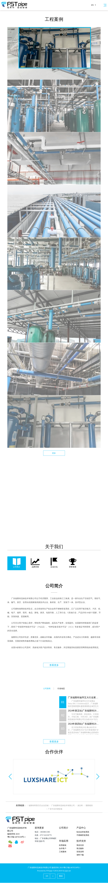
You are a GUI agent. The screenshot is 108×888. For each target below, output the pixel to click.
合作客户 (62, 848)
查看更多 (54, 665)
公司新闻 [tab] (46, 689)
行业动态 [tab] (61, 689)
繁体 (61, 876)
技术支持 (81, 841)
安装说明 (80, 852)
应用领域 (62, 845)
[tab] (16, 563)
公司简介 (63, 827)
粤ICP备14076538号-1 (16, 837)
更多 (54, 453)
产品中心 (81, 827)
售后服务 (80, 848)
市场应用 (63, 841)
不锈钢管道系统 (83, 835)
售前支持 (80, 845)
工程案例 (62, 852)
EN (92, 5)
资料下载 (80, 855)
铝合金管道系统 (83, 832)
